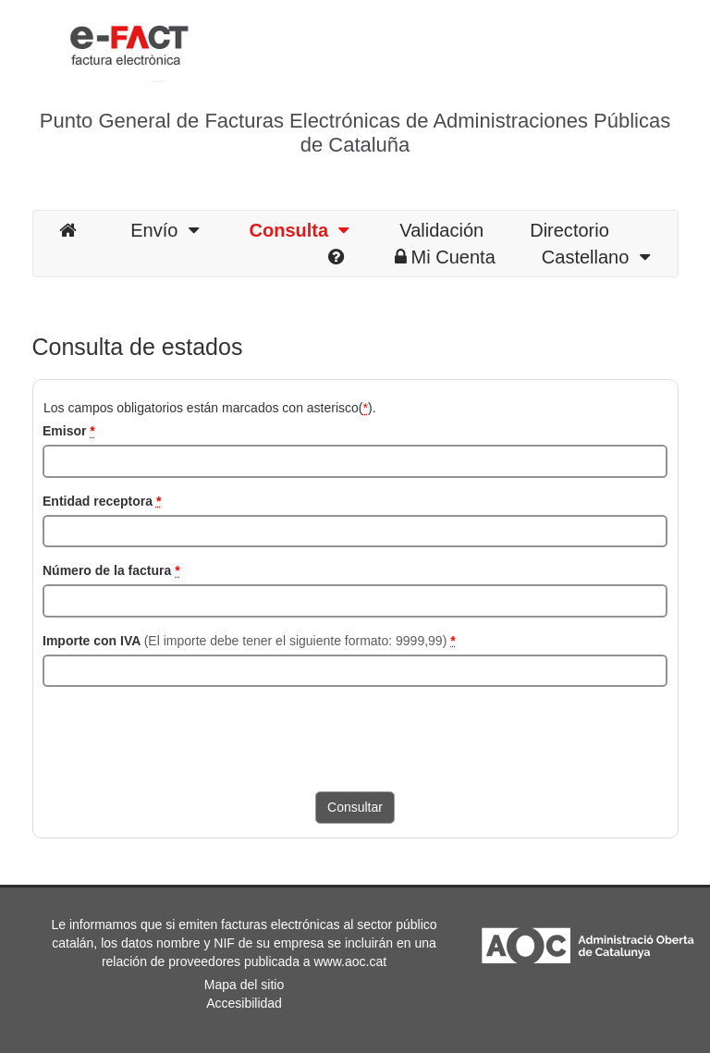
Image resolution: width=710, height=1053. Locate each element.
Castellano (596, 257)
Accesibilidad (244, 1003)
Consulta (299, 230)
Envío (164, 230)
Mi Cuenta (445, 257)
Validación (441, 230)
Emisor (69, 430)
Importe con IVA (249, 640)
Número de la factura (111, 570)
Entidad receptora (102, 501)
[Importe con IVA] (355, 671)
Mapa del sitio (244, 984)
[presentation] (183, 737)
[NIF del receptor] (355, 531)
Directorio (569, 230)
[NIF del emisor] (355, 461)
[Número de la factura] (355, 601)
